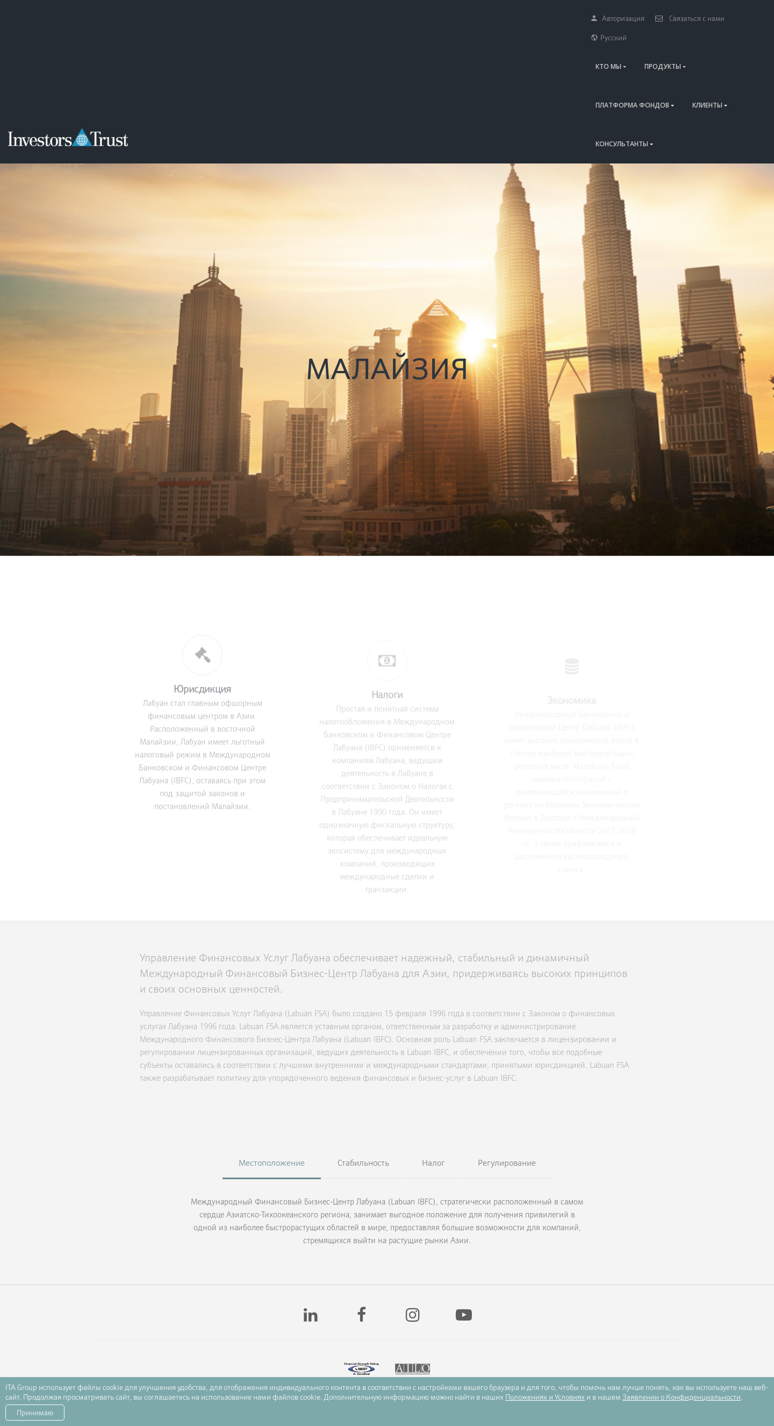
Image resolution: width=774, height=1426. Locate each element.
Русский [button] (743, 18)
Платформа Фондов (587, 47)
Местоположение (272, 1066)
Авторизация (607, 18)
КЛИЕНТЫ (662, 47)
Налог (433, 1066)
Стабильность (363, 1066)
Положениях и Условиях (545, 1397)
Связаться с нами (679, 18)
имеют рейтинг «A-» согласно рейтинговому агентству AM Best (356, 1333)
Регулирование (507, 1066)
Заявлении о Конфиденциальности (681, 1397)
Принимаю (35, 1412)
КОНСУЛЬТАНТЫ (726, 47)
